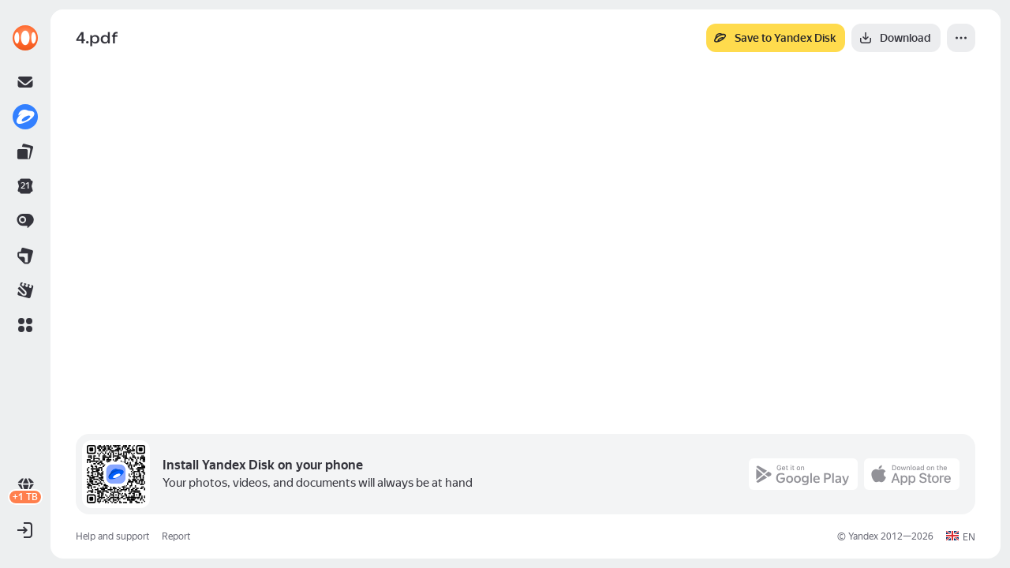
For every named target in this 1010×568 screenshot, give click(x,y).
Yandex (863, 536)
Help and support (112, 536)
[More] (961, 38)
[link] (25, 37)
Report (176, 536)
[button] (25, 325)
